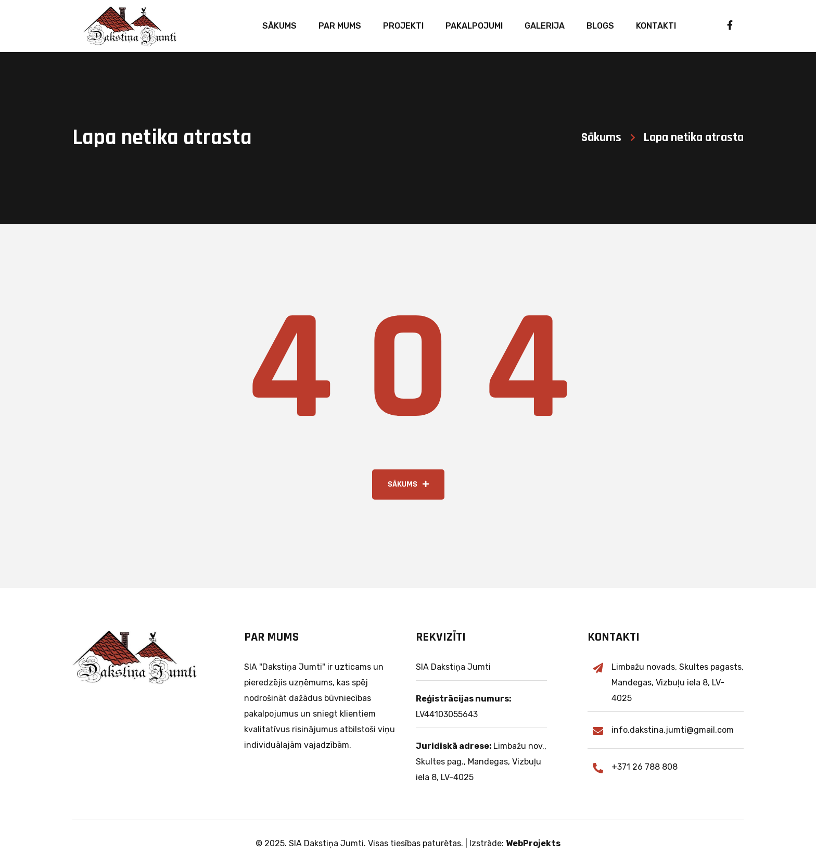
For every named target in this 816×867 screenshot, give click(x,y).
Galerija (545, 26)
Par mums (339, 26)
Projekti (403, 26)
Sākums (279, 26)
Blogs (600, 26)
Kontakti (656, 26)
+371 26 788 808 (644, 767)
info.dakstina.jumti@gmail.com (672, 730)
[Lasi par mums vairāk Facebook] (720, 26)
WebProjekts (533, 843)
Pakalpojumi (474, 26)
